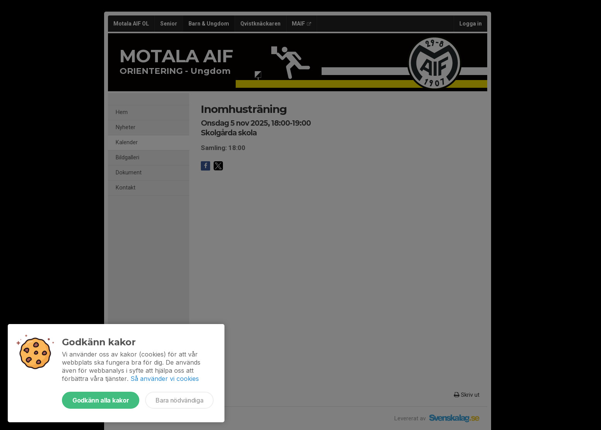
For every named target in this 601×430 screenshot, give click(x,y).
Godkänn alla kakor (100, 400)
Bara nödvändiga (179, 400)
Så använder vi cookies (164, 378)
